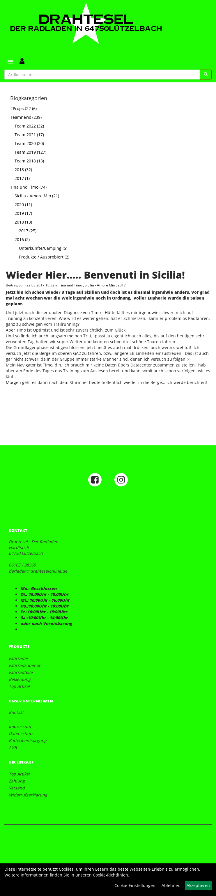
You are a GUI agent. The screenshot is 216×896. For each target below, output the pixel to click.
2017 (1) (22, 178)
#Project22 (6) (23, 108)
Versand (17, 788)
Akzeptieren (198, 885)
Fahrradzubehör (24, 665)
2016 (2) (22, 239)
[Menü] (10, 61)
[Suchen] (206, 74)
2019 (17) (23, 213)
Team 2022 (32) (29, 126)
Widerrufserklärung (28, 795)
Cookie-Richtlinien (110, 875)
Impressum (20, 726)
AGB (13, 747)
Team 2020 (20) (29, 143)
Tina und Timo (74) (28, 187)
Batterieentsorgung (28, 740)
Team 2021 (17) (29, 134)
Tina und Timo (71, 285)
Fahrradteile (21, 672)
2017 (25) (27, 230)
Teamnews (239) (26, 117)
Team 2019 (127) (30, 152)
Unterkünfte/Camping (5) (43, 248)
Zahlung (17, 781)
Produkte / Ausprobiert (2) (44, 257)
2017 (122, 285)
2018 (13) (23, 222)
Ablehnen (171, 885)
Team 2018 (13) (29, 161)
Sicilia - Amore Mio (100, 285)
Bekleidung (20, 679)
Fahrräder (18, 658)
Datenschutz (21, 733)
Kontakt (16, 712)
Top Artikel (19, 686)
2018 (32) (23, 169)
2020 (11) (23, 204)
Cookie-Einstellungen (134, 885)
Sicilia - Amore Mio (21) (37, 196)
